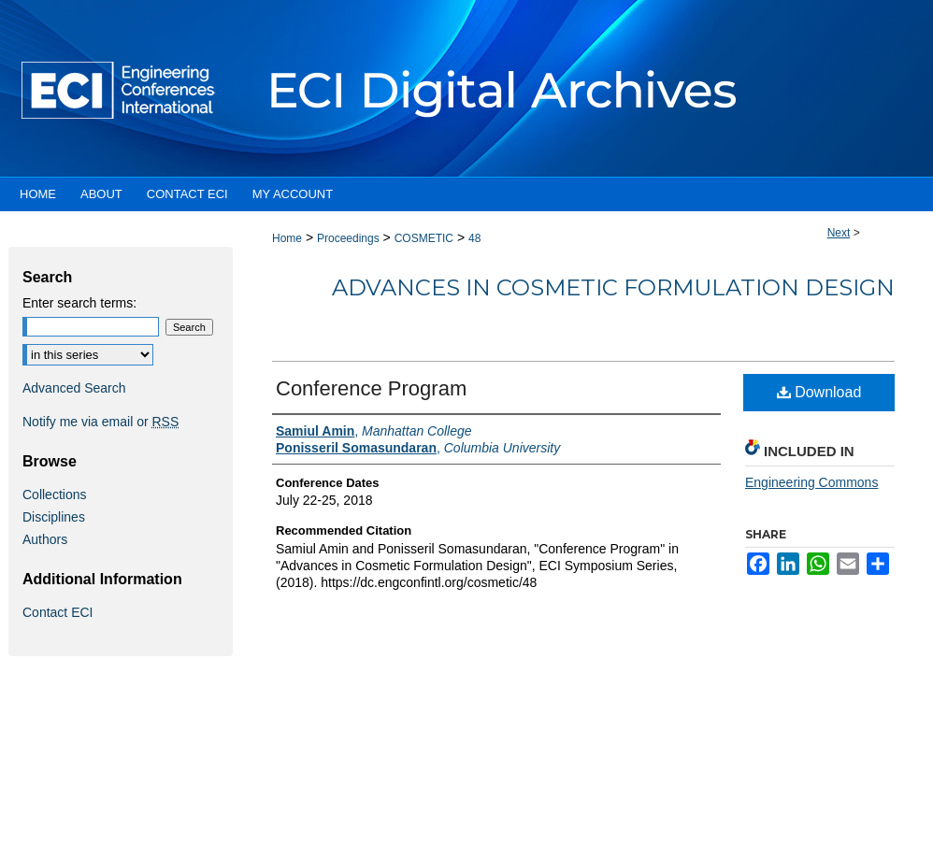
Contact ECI (57, 612)
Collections (54, 494)
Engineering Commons (811, 482)
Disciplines (53, 516)
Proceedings (348, 238)
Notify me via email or (100, 421)
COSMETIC (424, 238)
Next (839, 232)
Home (287, 238)
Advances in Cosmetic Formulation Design (613, 287)
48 (474, 238)
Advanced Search (74, 387)
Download (819, 392)
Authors (44, 539)
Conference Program (371, 388)
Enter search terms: (79, 302)
